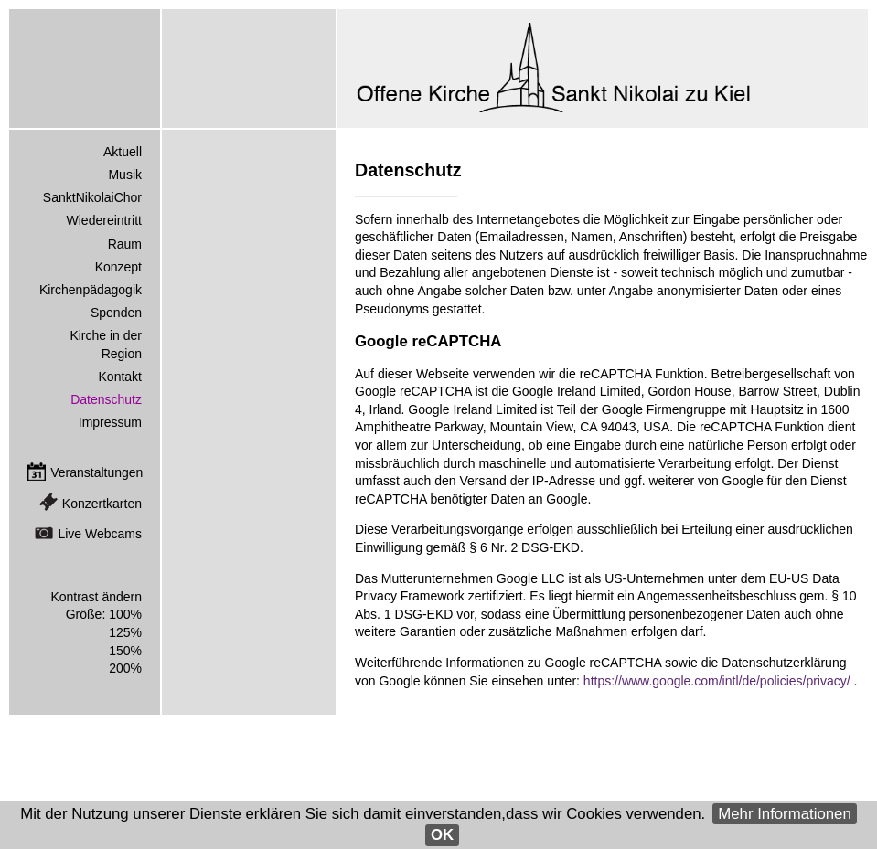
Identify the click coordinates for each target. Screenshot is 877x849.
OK (442, 835)
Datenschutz (106, 399)
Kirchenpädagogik (90, 289)
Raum (125, 244)
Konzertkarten (102, 503)
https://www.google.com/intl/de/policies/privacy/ (718, 681)
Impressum (110, 422)
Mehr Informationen (784, 813)
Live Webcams (100, 533)
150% (125, 650)
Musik (125, 174)
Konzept (118, 267)
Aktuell (122, 151)
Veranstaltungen (96, 472)
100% (125, 614)
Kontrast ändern (96, 596)
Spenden (116, 312)
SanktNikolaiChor (92, 197)
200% (125, 668)
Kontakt (120, 376)
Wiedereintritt (104, 220)
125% (125, 632)
